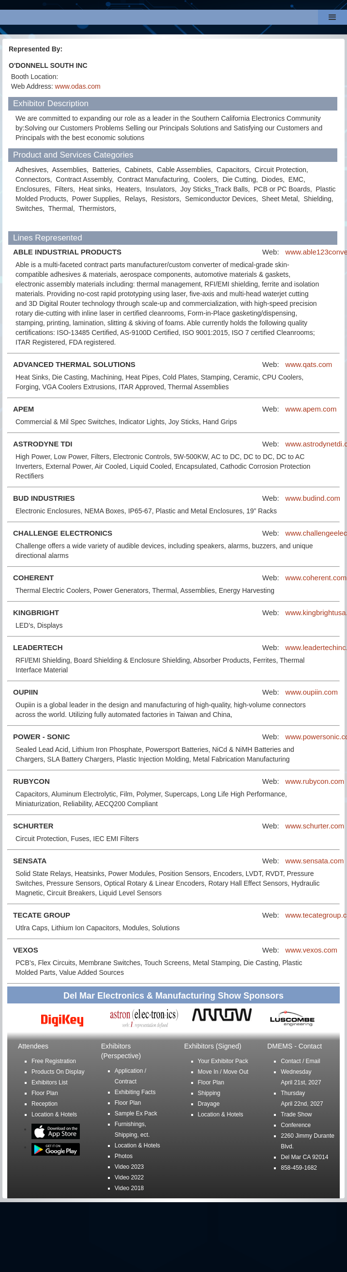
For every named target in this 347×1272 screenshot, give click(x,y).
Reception (44, 1103)
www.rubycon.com (315, 781)
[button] (332, 17)
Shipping (209, 1093)
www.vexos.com (312, 950)
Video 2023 (129, 1166)
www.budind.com (313, 498)
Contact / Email (300, 1061)
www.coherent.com (316, 577)
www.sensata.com (315, 861)
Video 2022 (129, 1177)
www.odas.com (78, 86)
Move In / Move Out (223, 1071)
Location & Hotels (54, 1114)
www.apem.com (311, 409)
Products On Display (57, 1071)
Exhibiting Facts (135, 1092)
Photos (124, 1156)
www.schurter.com (315, 826)
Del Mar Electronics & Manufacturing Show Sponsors (173, 996)
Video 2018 (129, 1188)
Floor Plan (44, 1093)
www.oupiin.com (312, 692)
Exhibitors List (49, 1082)
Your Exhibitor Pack (223, 1061)
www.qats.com (309, 364)
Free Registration (53, 1061)
